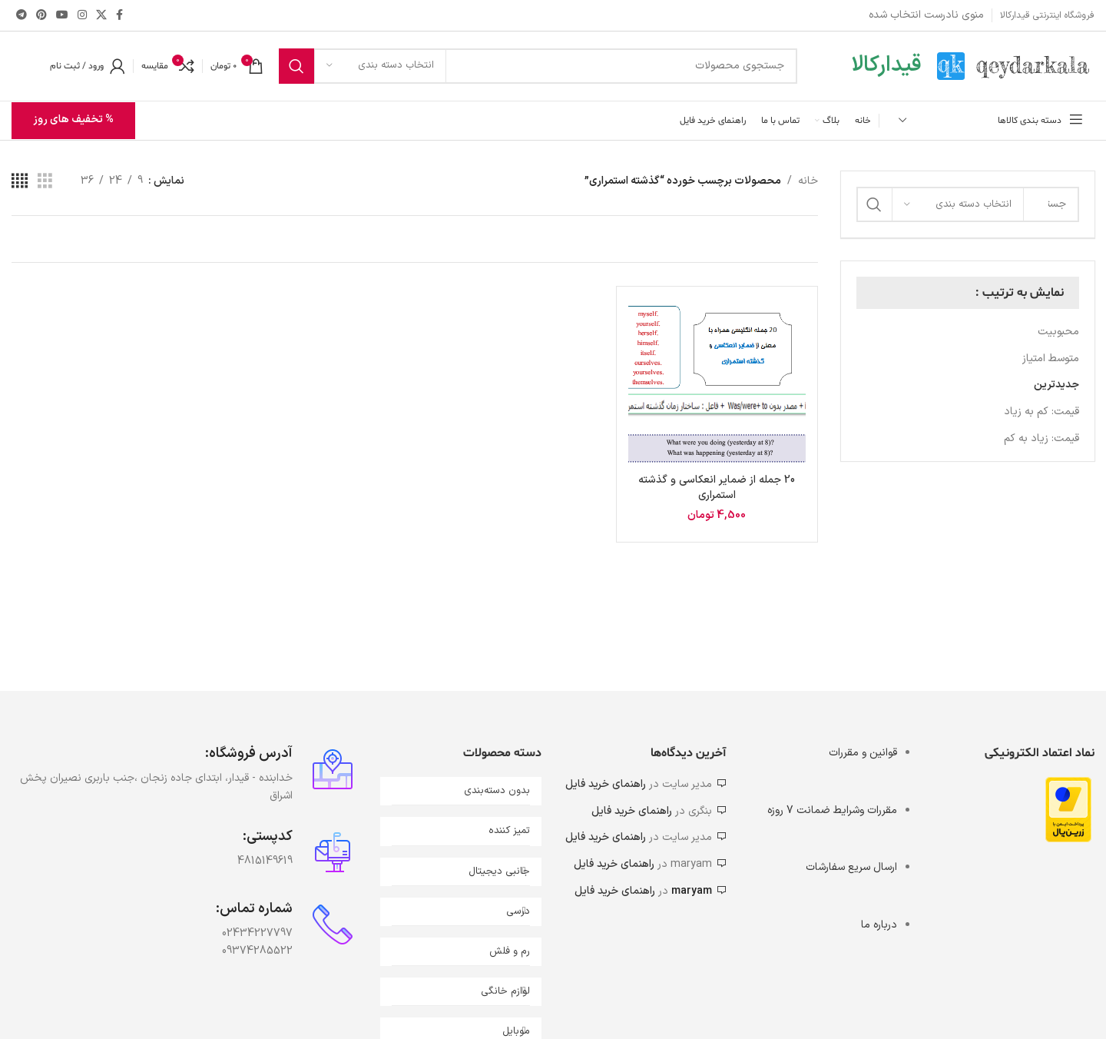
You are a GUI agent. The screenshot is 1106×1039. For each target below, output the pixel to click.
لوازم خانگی (505, 991)
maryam (691, 891)
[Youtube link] (62, 16)
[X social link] (101, 16)
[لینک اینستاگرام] (82, 16)
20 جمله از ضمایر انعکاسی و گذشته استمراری (716, 488)
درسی (518, 911)
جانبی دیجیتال (499, 871)
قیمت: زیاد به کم (1041, 438)
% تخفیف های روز (73, 120)
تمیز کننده (509, 831)
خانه (808, 181)
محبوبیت (1058, 332)
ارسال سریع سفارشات (851, 868)
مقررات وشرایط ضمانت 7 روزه (832, 810)
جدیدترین (1056, 385)
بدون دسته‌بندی (497, 790)
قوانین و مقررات (863, 753)
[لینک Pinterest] (41, 16)
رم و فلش (509, 951)
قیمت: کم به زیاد (1041, 411)
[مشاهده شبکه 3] (45, 181)
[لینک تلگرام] (21, 16)
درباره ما (879, 925)
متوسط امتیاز (1050, 358)
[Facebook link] (119, 16)
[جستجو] (538, 66)
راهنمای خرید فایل (605, 784)
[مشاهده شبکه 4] (20, 181)
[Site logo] (1015, 66)
